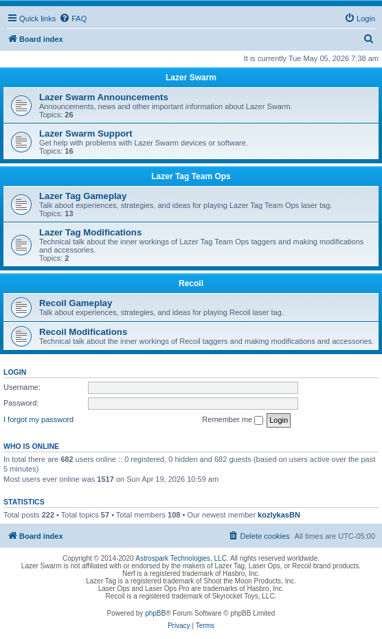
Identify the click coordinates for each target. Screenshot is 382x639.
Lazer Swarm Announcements (103, 97)
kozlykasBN (279, 515)
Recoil (191, 283)
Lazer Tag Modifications (90, 232)
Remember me (232, 420)
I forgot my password (38, 419)
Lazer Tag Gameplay (82, 196)
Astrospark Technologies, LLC (181, 558)
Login (14, 372)
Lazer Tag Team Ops (191, 176)
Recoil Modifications (83, 332)
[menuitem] (73, 18)
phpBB (155, 613)
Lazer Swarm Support (86, 133)
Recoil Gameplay (75, 303)
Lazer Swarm (191, 77)
